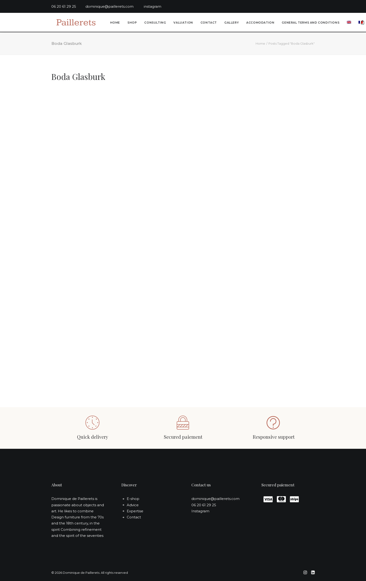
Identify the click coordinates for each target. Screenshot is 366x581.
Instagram (200, 511)
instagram (152, 6)
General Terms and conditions (310, 23)
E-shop (133, 498)
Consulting (154, 23)
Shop (131, 23)
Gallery (231, 23)
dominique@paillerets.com (114, 6)
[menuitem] (114, 23)
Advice (133, 505)
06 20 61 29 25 (68, 6)
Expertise (135, 511)
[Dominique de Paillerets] (73, 22)
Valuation (182, 23)
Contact (208, 23)
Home (114, 23)
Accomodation (260, 23)
